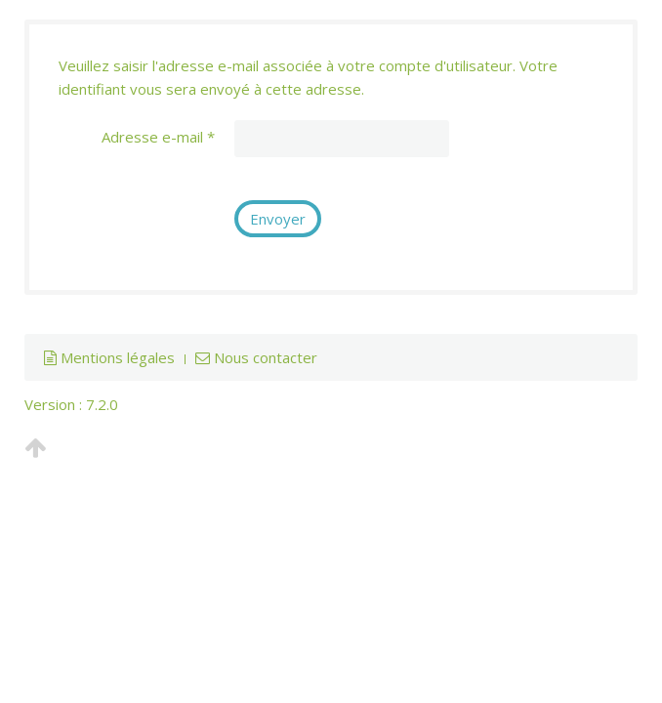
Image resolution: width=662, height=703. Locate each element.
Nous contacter (256, 357)
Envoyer (278, 218)
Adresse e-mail (158, 136)
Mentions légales (109, 357)
